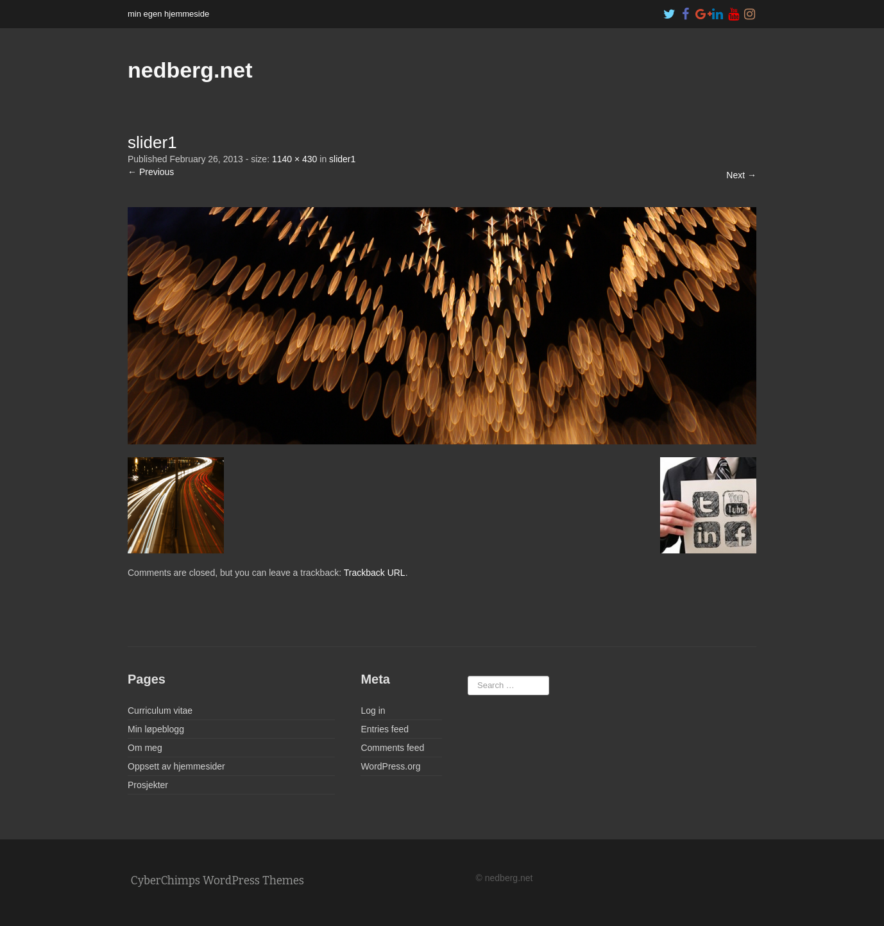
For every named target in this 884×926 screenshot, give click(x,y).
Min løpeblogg (156, 729)
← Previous (151, 172)
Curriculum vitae (160, 710)
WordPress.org (390, 766)
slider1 (342, 159)
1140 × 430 (294, 159)
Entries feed (385, 729)
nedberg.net (190, 70)
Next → (741, 175)
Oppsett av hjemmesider (176, 766)
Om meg (145, 748)
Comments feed (392, 748)
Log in (373, 710)
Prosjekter (148, 785)
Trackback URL (374, 573)
